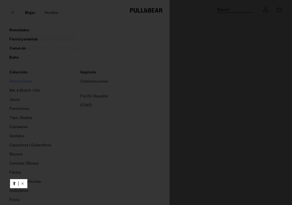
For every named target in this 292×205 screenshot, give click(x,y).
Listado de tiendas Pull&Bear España (50, 71)
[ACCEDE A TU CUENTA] (266, 9)
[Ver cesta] (279, 9)
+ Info (28, 56)
